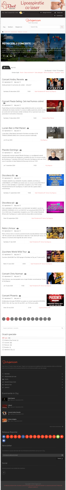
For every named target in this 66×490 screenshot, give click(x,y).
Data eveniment (28, 72)
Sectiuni (10, 27)
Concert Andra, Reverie (14, 412)
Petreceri (8, 345)
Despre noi (18, 27)
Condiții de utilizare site (10, 485)
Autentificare (58, 15)
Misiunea (6, 373)
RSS (13, 67)
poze (17, 82)
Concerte (8, 343)
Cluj (4, 27)
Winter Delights (12, 419)
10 (45, 319)
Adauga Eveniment (45, 12)
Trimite (60, 458)
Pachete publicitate (9, 382)
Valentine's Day (9, 350)
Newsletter (7, 384)
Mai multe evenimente (57, 426)
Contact (5, 387)
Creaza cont (58, 12)
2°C (23, 12)
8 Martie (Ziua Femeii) (11, 340)
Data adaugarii (39, 72)
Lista (5, 67)
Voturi (62, 72)
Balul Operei (11, 398)
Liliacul (10, 405)
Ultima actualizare (49, 72)
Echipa (5, 379)
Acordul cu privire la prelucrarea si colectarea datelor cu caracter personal (36, 485)
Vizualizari (57, 72)
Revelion (7, 347)
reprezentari (7, 82)
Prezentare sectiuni (9, 376)
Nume (21, 72)
